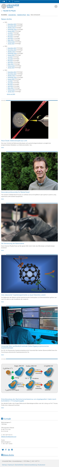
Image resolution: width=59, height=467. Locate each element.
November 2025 (12, 26)
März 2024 (10, 64)
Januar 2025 (11, 43)
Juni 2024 (10, 58)
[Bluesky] (2, 449)
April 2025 (10, 38)
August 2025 (11, 31)
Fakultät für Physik (9, 11)
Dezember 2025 (12, 24)
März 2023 (10, 88)
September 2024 (12, 53)
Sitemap (4, 465)
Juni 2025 (10, 34)
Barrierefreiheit (19, 465)
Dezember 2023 (12, 72)
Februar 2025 (11, 42)
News (28, 14)
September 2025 (12, 29)
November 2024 (12, 50)
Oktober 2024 (11, 51)
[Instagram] (12, 449)
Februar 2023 (11, 90)
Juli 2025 (10, 33)
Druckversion (41, 465)
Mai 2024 (10, 60)
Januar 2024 (11, 67)
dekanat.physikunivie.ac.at (8, 436)
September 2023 (12, 77)
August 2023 (11, 79)
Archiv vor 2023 (11, 94)
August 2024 (11, 55)
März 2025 (10, 40)
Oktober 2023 (11, 75)
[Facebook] (5, 449)
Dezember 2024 (12, 48)
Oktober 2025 (11, 27)
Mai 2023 (10, 84)
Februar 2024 (11, 66)
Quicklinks (16, 1)
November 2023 (12, 74)
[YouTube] (8, 449)
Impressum (11, 465)
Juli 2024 (10, 57)
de (3, 1)
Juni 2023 (10, 82)
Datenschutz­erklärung (30, 465)
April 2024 (10, 62)
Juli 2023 (10, 81)
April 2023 (10, 86)
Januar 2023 (11, 91)
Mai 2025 (10, 36)
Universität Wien (12, 14)
